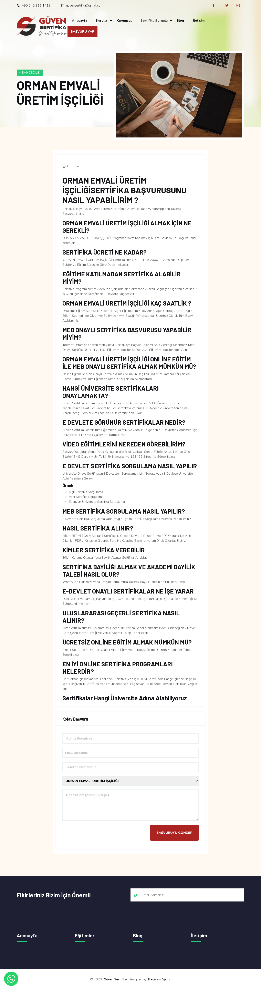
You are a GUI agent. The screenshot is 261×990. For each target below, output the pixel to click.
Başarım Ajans (159, 979)
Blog (180, 20)
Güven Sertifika (115, 979)
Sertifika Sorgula (154, 20)
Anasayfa (79, 20)
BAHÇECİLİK (31, 72)
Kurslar (102, 20)
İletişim (199, 20)
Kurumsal (124, 20)
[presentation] (93, 833)
